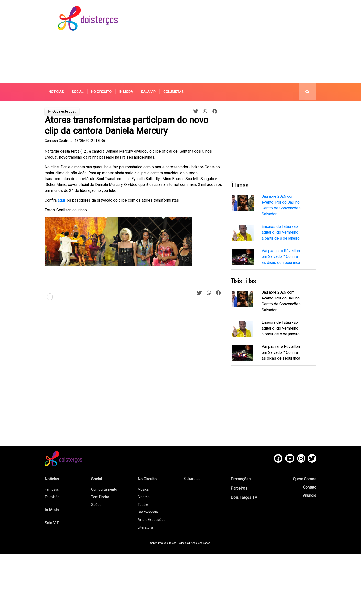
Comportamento (104, 489)
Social (77, 92)
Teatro (143, 504)
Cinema (144, 497)
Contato (309, 487)
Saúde (96, 504)
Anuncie (309, 495)
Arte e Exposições (151, 520)
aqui (61, 200)
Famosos (52, 489)
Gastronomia (148, 512)
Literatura (145, 527)
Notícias (56, 92)
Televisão (52, 497)
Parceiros (239, 488)
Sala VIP (148, 92)
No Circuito (101, 92)
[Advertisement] (218, 41)
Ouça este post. (62, 111)
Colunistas (173, 92)
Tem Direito (100, 497)
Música (143, 489)
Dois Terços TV (244, 497)
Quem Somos (304, 479)
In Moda (126, 92)
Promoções (241, 479)
